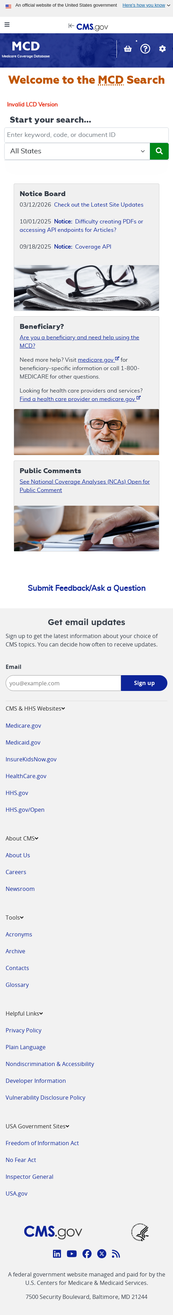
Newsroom (20, 889)
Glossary (17, 985)
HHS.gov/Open (25, 810)
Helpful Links (24, 1013)
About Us (18, 855)
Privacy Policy (23, 1030)
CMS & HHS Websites (35, 708)
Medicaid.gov (23, 742)
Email (13, 667)
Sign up (144, 683)
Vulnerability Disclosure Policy (45, 1097)
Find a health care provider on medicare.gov (80, 398)
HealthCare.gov (26, 776)
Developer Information (36, 1081)
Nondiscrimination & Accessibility (50, 1064)
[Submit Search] (159, 151)
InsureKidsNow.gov (31, 759)
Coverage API (82, 247)
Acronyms (19, 934)
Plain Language (26, 1047)
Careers (16, 872)
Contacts (17, 968)
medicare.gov (98, 359)
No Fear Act (21, 1160)
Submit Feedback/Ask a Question (87, 588)
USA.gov (16, 1193)
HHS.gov (17, 793)
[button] (145, 49)
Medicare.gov (23, 725)
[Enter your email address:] (63, 683)
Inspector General (29, 1177)
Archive (15, 951)
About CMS (22, 838)
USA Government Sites (37, 1126)
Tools (15, 917)
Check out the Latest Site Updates (99, 205)
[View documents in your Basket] (128, 49)
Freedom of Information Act (42, 1143)
